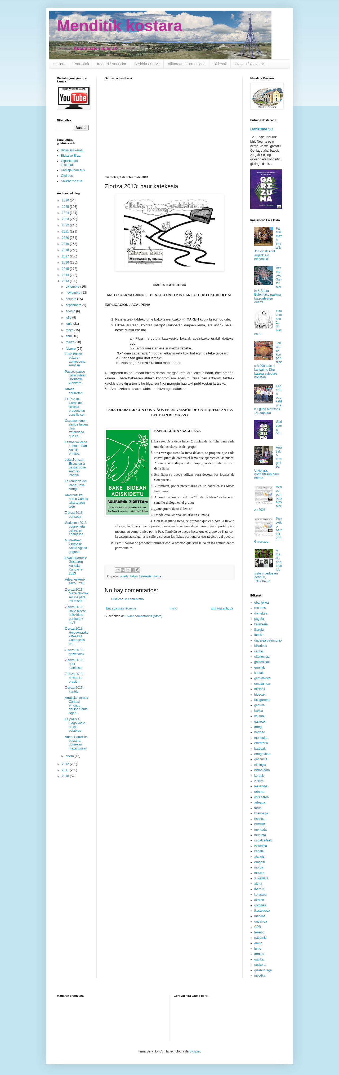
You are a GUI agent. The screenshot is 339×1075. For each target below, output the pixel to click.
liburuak (259, 716)
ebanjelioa (261, 602)
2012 (66, 764)
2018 (66, 250)
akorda (259, 900)
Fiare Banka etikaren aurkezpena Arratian (75, 359)
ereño (258, 943)
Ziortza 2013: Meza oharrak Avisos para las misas (76, 595)
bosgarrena (262, 700)
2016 (66, 262)
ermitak (259, 667)
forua (257, 808)
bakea (134, 576)
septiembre (74, 305)
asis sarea (261, 797)
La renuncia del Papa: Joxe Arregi (76, 485)
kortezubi (260, 894)
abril (69, 336)
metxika (259, 975)
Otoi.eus (67, 176)
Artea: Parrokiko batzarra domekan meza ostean (76, 742)
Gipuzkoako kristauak (69, 162)
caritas (259, 651)
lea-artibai (261, 786)
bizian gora (262, 770)
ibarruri (259, 889)
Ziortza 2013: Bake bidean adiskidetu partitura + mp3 (76, 614)
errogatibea (262, 754)
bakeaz (259, 819)
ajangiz (259, 856)
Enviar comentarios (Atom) (143, 616)
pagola (259, 619)
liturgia (259, 629)
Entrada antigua (222, 608)
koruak (259, 776)
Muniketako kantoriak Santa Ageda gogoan (76, 546)
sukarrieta (261, 878)
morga (258, 867)
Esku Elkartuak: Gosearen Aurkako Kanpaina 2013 (76, 565)
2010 (66, 776)
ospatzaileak (263, 840)
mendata (260, 829)
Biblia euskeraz (71, 150)
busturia (260, 824)
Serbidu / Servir (147, 64)
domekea (260, 613)
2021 (66, 231)
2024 (66, 213)
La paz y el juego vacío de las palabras (75, 724)
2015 (66, 269)
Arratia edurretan (73, 391)
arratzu (259, 954)
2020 (66, 238)
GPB (257, 927)
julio (69, 317)
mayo (70, 330)
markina (260, 916)
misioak (259, 689)
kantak (259, 673)
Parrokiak (81, 64)
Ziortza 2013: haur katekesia (74, 664)
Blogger (194, 1051)
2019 (66, 244)
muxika (259, 873)
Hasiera (59, 64)
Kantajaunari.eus (73, 170)
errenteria (261, 743)
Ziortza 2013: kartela (74, 689)
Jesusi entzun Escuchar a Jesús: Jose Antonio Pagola (75, 467)
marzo (70, 342)
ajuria (258, 883)
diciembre (73, 286)
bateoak (260, 749)
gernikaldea (262, 678)
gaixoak (259, 721)
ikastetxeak (262, 910)
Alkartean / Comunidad (186, 64)
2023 (66, 219)
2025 (66, 207)
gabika (259, 959)
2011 (66, 770)
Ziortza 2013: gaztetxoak (74, 652)
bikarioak (260, 646)
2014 (66, 275)
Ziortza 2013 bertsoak (74, 514)
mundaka (260, 738)
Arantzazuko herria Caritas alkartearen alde (76, 500)
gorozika (260, 905)
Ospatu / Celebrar (249, 64)
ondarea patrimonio (268, 640)
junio (69, 324)
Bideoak (220, 64)
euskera (260, 965)
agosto (71, 311)
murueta (260, 835)
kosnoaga (261, 813)
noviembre (73, 293)
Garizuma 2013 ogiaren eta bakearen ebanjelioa (76, 528)
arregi (258, 727)
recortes (260, 608)
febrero (71, 348)
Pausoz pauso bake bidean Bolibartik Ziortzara (75, 377)
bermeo (259, 732)
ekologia (260, 765)
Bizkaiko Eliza (71, 155)
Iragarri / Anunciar (111, 64)
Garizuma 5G (261, 129)
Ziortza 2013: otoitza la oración (74, 677)
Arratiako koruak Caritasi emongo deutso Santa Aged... (76, 705)
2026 (66, 200)
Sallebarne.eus (71, 181)
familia (259, 635)
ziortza (157, 576)
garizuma (260, 759)
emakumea (262, 684)
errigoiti (259, 862)
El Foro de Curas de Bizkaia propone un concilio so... (75, 406)
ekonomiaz (262, 657)
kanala (259, 851)
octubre (71, 299)
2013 (66, 281)
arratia (124, 576)
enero (70, 756)
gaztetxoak (262, 662)
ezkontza (260, 846)
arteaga (259, 802)
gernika (259, 705)
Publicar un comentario (127, 599)
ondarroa (260, 921)
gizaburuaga (263, 970)
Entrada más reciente (121, 608)
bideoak (259, 694)
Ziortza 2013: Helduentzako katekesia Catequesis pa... (76, 636)
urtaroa (259, 792)
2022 (66, 225)
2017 (66, 256)
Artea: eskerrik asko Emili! (75, 581)
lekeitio (259, 932)
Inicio (173, 608)
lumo (257, 948)
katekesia (145, 576)
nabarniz (260, 938)
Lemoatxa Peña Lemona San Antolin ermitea (76, 447)
